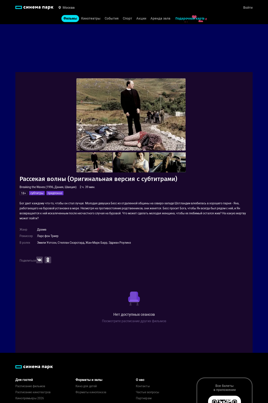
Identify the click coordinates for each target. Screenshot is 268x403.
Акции (141, 18)
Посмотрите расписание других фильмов (134, 321)
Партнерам (143, 398)
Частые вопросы (147, 392)
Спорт (127, 18)
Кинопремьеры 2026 (29, 398)
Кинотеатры (90, 18)
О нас (140, 380)
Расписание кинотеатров (33, 392)
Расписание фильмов (30, 386)
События (112, 18)
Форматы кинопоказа (91, 392)
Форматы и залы (89, 380)
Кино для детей (86, 386)
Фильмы (70, 18)
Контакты (143, 386)
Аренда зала (160, 18)
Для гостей (24, 380)
